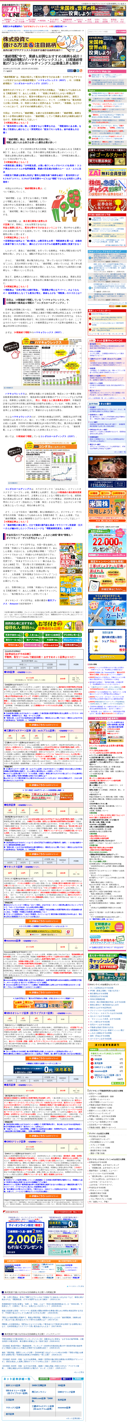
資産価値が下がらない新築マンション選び (107, 1030)
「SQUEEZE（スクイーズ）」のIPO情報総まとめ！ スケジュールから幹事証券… (107, 224)
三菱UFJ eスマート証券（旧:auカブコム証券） (108, 362)
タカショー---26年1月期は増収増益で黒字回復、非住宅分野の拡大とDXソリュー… (107, 318)
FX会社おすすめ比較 (97, 1188)
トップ (4, 30)
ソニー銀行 (108, 424)
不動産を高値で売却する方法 (101, 1027)
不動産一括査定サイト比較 (101, 1108)
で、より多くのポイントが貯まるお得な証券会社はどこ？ (108, 111)
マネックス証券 (13, 1408)
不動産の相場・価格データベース (102, 1127)
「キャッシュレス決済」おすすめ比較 (105, 1019)
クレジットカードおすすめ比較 (102, 1010)
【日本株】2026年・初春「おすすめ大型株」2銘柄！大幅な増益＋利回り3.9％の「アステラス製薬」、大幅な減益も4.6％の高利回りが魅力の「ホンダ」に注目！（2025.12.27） (40, 1367)
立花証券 (10, 1400)
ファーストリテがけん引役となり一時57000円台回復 (108, 324)
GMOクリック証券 (66, 1392)
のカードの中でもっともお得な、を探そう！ (108, 105)
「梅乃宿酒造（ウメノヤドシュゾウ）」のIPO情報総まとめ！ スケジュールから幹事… (108, 219)
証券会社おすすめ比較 (98, 1162)
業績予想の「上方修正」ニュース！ (103, 1171)
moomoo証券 (64, 1408)
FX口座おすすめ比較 (97, 1136)
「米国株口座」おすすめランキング (104, 1168)
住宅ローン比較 (95, 1094)
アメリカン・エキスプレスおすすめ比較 (106, 1013)
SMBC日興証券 (39, 1385)
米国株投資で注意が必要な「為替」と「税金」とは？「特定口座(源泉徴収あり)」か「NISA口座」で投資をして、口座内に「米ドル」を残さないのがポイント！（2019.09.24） (42, 1305)
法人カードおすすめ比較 (100, 1016)
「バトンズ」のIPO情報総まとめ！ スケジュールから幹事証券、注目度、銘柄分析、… (108, 235)
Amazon (14, 604)
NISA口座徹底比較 (97, 999)
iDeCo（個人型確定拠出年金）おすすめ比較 (108, 1002)
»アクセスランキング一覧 (118, 303)
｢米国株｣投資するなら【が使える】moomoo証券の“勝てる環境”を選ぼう (108, 94)
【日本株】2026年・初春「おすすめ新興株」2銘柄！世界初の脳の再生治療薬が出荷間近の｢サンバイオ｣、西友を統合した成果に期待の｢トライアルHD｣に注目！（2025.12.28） (42, 1360)
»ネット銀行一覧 (120, 452)
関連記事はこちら (35, 1221)
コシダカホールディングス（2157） (31, 83)
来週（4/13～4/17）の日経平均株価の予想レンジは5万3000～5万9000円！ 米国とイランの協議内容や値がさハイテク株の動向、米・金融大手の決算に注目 (110, 267)
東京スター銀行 (108, 447)
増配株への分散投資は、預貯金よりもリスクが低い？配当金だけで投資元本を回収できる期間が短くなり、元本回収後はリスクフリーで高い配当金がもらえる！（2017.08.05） (42, 1325)
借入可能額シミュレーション (102, 1102)
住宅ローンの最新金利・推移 (102, 1096)
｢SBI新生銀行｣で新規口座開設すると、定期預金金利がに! (108, 121)
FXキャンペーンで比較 (99, 1190)
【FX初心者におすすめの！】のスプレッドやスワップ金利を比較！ (108, 138)
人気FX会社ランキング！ (100, 1139)
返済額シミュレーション (100, 1099)
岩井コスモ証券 (13, 1385)
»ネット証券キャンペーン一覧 (114, 398)
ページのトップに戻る (76, 1286)
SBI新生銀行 (108, 439)
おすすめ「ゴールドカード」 (102, 1182)
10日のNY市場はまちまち (101, 314)
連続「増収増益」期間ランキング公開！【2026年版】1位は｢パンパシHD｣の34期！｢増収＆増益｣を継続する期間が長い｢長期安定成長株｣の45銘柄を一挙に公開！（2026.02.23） (42, 1353)
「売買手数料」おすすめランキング (104, 1165)
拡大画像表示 (8, 388)
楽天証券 (10, 1414)
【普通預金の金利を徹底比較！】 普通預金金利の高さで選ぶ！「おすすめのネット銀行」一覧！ (110, 296)
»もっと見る (79, 1372)
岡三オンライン (39, 1392)
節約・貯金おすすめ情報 (100, 1036)
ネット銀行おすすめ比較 (100, 1022)
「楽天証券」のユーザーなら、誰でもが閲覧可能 (108, 127)
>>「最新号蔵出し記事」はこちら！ (101, 919)
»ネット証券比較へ (74, 1418)
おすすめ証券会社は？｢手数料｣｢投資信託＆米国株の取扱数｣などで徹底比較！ (108, 116)
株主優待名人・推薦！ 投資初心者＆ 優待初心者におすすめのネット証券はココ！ (108, 143)
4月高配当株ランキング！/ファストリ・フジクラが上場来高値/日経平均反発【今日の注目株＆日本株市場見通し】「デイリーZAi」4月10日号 (108, 82)
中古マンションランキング (100, 1113)
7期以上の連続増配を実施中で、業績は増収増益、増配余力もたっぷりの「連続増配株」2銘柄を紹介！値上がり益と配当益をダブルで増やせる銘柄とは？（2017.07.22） (41, 1318)
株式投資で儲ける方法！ (15, 30)
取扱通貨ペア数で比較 (99, 1196)
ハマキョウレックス (15, 394)
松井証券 (62, 1400)
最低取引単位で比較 (98, 1150)
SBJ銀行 (108, 409)
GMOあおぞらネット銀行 (108, 432)
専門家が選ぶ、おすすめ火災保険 (102, 1116)
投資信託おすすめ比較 (99, 996)
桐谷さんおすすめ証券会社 (101, 1008)
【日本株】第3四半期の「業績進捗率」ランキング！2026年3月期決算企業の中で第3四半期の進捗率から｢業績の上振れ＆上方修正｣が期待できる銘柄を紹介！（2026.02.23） (42, 1347)
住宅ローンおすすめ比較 (100, 1025)
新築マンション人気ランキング (101, 1111)
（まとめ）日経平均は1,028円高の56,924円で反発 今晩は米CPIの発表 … (108, 329)
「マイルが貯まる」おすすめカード (104, 1179)
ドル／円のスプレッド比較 (101, 1199)
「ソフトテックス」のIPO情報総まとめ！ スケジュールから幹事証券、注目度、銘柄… (108, 241)
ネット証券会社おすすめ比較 (101, 988)
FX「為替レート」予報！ (99, 1202)
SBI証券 (61, 1385)
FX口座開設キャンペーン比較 (102, 1142)
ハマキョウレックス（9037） (52, 80)
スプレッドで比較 (97, 1145)
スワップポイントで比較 (100, 1148)
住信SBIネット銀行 (108, 417)
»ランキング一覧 (117, 334)
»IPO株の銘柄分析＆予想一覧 (115, 245)
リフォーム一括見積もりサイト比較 (103, 1122)
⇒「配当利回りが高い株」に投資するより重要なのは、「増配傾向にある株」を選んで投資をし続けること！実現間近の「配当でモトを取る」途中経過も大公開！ (42, 129)
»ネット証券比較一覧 (95, 398)
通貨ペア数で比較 (97, 1153)
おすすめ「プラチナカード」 (102, 1185)
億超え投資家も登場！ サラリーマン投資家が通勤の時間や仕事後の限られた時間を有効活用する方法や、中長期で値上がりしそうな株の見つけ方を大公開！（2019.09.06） (42, 1312)
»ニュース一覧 (94, 334)
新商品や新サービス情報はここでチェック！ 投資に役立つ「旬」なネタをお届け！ (108, 76)
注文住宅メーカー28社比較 (100, 1125)
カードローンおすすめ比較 (101, 1039)
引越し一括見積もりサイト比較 (101, 1119)
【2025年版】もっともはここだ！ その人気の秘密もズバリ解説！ (108, 132)
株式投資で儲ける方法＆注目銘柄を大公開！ (36, 30)
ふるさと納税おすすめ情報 (101, 1033)
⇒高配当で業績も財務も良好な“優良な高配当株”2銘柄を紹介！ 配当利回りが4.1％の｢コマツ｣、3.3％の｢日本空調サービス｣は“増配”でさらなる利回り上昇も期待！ (42, 178)
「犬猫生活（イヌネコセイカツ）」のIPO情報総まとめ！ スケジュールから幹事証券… (108, 230)
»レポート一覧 (105, 334)
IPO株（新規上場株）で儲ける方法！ (105, 991)
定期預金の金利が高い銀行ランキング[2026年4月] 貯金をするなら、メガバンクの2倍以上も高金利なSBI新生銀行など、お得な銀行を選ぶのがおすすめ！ (110, 257)
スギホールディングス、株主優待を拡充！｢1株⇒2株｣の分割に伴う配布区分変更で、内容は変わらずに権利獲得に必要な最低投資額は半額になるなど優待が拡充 (110, 277)
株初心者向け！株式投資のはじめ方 (104, 1005)
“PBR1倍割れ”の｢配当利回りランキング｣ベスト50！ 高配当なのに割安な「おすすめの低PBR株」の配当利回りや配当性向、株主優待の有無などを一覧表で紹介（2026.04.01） (43, 1340)
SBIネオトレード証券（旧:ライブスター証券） (107, 1076)
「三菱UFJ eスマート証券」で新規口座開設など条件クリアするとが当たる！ (108, 100)
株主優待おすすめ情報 (99, 993)
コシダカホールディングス (18, 489)
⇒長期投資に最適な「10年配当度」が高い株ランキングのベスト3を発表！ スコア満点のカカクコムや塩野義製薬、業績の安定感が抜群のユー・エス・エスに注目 (42, 168)
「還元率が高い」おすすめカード (103, 1176)
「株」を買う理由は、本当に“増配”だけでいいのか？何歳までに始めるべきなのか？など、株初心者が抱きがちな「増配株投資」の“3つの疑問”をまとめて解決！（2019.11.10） (43, 1298)
